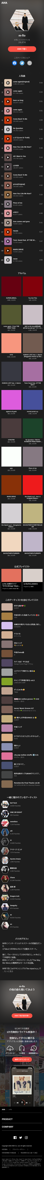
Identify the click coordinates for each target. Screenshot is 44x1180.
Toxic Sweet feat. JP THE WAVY (32, 384)
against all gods (11, 411)
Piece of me (33, 468)
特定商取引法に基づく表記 (29, 1153)
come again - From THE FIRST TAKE (11, 327)
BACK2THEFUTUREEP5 (33, 553)
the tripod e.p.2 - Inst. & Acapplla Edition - (32, 497)
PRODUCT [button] (7, 1119)
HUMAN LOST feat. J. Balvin (11, 383)
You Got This (32, 298)
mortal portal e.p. (32, 411)
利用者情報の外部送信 (9, 1153)
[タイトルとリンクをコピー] (29, 63)
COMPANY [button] (7, 1126)
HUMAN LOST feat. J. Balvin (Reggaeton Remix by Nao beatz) (32, 356)
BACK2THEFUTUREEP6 (11, 553)
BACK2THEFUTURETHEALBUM (32, 526)
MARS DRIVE (11, 496)
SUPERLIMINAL (11, 298)
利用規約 (5, 1149)
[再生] (8, 83)
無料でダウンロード (22, 1059)
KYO (11, 355)
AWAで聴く (22, 49)
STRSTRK (11, 440)
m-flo (10, 1109)
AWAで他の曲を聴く (21, 1016)
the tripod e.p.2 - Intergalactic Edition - (11, 526)
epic (11, 468)
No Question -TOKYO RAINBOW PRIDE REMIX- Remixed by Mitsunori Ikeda (32, 441)
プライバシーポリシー (18, 1149)
